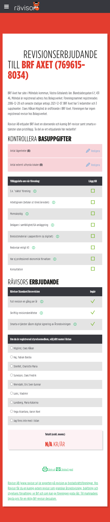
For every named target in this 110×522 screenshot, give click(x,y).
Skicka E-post (64, 469)
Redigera (93, 151)
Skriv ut (48, 469)
